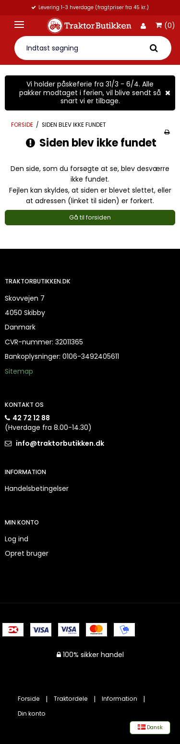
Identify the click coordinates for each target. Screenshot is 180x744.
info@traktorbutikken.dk (60, 443)
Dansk (150, 727)
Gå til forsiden (90, 217)
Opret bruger (26, 553)
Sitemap (19, 371)
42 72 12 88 (31, 418)
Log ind (16, 539)
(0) (165, 26)
